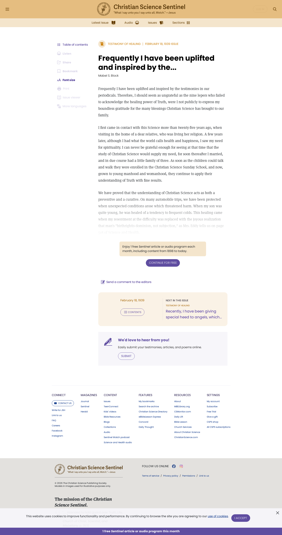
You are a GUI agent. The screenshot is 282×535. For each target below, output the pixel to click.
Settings (213, 395)
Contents (132, 312)
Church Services (183, 427)
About (177, 401)
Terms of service (150, 475)
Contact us (63, 403)
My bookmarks (146, 401)
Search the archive (149, 406)
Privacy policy (170, 475)
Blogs (107, 422)
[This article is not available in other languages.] (72, 106)
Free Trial (211, 411)
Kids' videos (110, 411)
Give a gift (212, 417)
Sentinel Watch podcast (117, 437)
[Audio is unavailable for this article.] (65, 53)
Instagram (57, 436)
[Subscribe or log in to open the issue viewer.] (69, 97)
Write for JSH (58, 410)
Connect (59, 395)
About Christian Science (187, 432)
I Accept (241, 518)
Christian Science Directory (153, 411)
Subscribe (212, 406)
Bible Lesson (180, 422)
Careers (56, 425)
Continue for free (162, 263)
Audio (107, 432)
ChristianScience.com (186, 437)
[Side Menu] (7, 9)
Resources (182, 395)
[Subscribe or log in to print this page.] (64, 88)
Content (110, 395)
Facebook (57, 430)
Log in (260, 9)
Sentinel (85, 406)
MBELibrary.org (182, 406)
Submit (125, 356)
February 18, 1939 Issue (161, 44)
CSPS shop (212, 422)
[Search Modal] (274, 9)
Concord (143, 422)
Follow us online (155, 466)
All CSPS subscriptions (218, 427)
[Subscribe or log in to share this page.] (65, 62)
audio (118, 442)
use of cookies (218, 516)
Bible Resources (112, 417)
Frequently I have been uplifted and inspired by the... (156, 63)
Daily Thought (146, 427)
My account (213, 401)
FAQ (54, 420)
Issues (107, 401)
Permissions (188, 475)
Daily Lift (178, 417)
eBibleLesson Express (150, 417)
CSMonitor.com (182, 411)
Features (145, 395)
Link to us (57, 415)
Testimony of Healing (123, 44)
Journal (85, 401)
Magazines (89, 395)
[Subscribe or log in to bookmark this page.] (68, 71)
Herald (84, 411)
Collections (110, 427)
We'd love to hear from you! (143, 340)
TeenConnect (111, 406)
